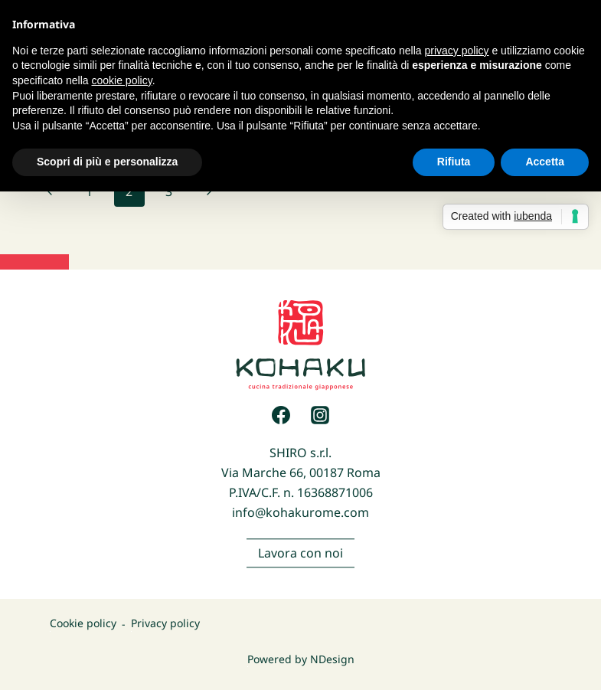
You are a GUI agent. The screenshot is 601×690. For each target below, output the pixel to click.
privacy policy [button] (457, 50)
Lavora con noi (300, 556)
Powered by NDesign (300, 659)
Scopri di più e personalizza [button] (107, 161)
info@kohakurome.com (300, 512)
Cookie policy (83, 623)
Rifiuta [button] (454, 161)
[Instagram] (320, 415)
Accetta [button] (544, 161)
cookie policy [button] (122, 80)
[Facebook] (281, 415)
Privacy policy (165, 623)
